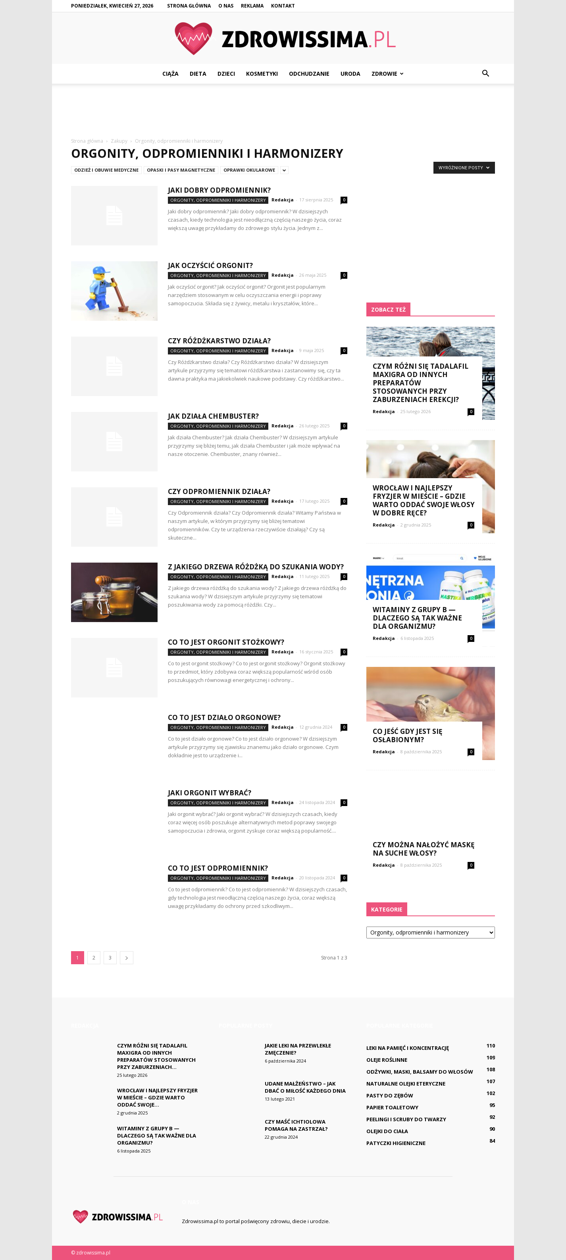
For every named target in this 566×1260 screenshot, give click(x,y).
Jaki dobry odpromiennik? (219, 190)
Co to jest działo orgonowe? (224, 717)
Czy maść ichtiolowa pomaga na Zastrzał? (296, 1125)
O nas (225, 5)
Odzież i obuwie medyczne (106, 170)
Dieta (198, 73)
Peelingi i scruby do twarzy (406, 1119)
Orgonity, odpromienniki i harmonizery (218, 200)
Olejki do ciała (387, 1131)
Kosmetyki (262, 73)
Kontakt (283, 5)
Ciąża (170, 73)
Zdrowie (388, 73)
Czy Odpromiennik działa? (219, 491)
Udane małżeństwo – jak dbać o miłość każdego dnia (305, 1087)
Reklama (252, 5)
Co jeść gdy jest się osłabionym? (408, 735)
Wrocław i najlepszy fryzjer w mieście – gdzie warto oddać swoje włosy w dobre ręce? (424, 500)
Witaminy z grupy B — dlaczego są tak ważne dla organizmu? (417, 618)
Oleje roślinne (386, 1059)
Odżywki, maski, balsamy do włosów (419, 1071)
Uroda (350, 73)
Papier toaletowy (392, 1107)
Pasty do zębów (389, 1095)
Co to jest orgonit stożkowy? (226, 642)
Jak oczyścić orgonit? (210, 265)
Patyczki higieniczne (395, 1143)
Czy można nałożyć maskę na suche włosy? (424, 849)
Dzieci (226, 73)
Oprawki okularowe (249, 170)
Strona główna (189, 5)
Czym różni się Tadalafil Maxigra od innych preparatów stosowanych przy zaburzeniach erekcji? (420, 383)
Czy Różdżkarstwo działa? (219, 340)
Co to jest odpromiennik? (218, 868)
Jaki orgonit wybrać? (209, 792)
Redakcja (282, 200)
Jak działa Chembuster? (213, 416)
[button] (485, 73)
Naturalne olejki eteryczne (405, 1083)
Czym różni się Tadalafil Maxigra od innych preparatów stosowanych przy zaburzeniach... (156, 1056)
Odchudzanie (309, 73)
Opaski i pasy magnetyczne (181, 170)
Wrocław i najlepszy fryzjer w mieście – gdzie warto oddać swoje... (157, 1097)
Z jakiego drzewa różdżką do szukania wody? (256, 566)
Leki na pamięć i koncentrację (407, 1047)
